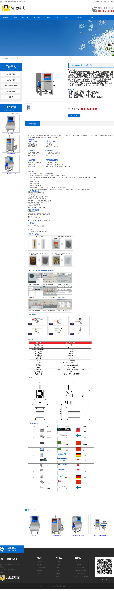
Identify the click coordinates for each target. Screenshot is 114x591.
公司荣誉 (58, 564)
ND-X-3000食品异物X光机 (81, 576)
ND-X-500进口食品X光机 (81, 573)
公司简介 (58, 562)
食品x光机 (10, 133)
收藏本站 (96, 2)
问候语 (57, 567)
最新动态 (103, 2)
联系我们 (91, 17)
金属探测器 (11, 74)
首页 (12, 58)
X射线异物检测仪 (11, 85)
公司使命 (58, 570)
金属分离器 (11, 80)
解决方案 (25, 17)
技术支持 (79, 17)
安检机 (11, 97)
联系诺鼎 (110, 2)
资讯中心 (68, 17)
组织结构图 (58, 576)
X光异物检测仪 (11, 153)
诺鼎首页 (6, 17)
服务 (58, 17)
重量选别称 (11, 91)
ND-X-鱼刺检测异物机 (100, 535)
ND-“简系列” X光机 (11, 173)
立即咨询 (74, 115)
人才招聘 (37, 17)
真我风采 (58, 573)
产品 (15, 17)
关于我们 (48, 17)
